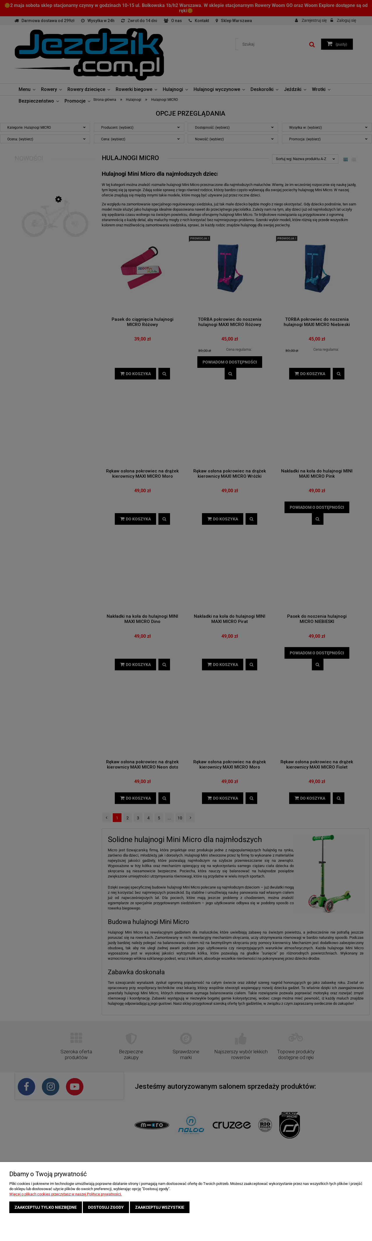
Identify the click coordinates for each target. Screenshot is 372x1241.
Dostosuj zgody (106, 1207)
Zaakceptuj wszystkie (159, 1207)
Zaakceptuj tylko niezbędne (46, 1207)
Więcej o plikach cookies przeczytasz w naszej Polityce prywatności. (65, 1194)
